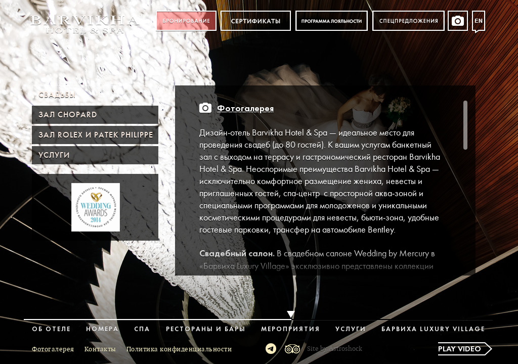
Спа (142, 329)
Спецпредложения (408, 21)
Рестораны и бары (206, 329)
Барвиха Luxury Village (433, 329)
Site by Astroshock (334, 349)
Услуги (54, 155)
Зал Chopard (67, 114)
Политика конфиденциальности (179, 349)
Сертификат (256, 21)
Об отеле (51, 329)
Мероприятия (290, 329)
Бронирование (186, 21)
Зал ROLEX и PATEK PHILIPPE (95, 135)
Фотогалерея (245, 109)
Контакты (100, 349)
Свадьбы (57, 94)
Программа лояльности (331, 21)
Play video (459, 349)
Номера (102, 329)
